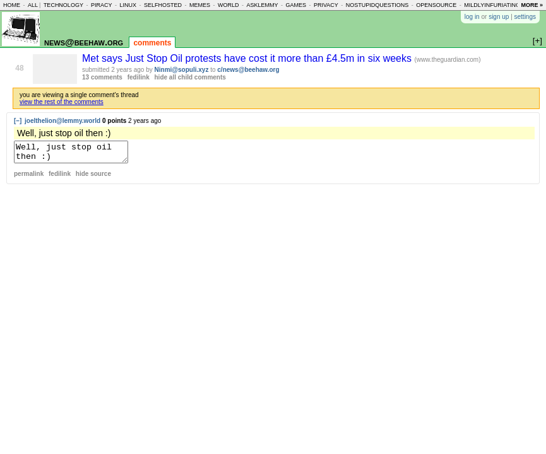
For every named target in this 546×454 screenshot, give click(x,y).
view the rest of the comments (62, 101)
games (295, 5)
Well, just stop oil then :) (77, 154)
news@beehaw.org (83, 42)
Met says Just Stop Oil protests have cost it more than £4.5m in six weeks (248, 58)
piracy (101, 5)
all (33, 5)
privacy (326, 5)
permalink (29, 177)
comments (152, 42)
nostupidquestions (377, 5)
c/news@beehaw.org (248, 69)
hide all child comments (190, 77)
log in (472, 16)
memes (199, 5)
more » (532, 5)
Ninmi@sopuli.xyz (182, 69)
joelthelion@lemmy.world (62, 120)
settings (525, 16)
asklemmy (262, 5)
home (11, 5)
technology (63, 5)
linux (127, 5)
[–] (17, 120)
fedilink (139, 77)
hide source (93, 177)
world (228, 5)
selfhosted (163, 5)
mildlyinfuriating (492, 5)
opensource (436, 5)
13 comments (102, 77)
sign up (499, 16)
